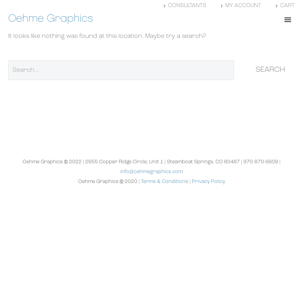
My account (243, 6)
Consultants (187, 6)
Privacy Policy (208, 181)
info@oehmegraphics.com (151, 171)
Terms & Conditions (164, 181)
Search (270, 70)
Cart (287, 6)
